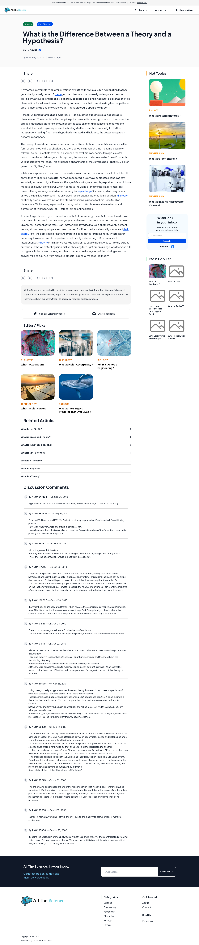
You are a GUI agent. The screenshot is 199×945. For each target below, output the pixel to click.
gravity (43, 242)
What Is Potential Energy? (165, 115)
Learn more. (142, 3)
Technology (29, 404)
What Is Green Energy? (163, 158)
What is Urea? (174, 281)
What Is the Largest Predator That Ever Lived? (75, 410)
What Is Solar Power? (33, 408)
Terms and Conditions (43, 940)
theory (58, 94)
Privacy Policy (26, 940)
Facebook (147, 921)
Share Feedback (103, 314)
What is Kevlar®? (176, 306)
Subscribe (167, 241)
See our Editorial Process (49, 314)
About (145, 902)
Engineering (156, 153)
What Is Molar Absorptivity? (76, 364)
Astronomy (109, 911)
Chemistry (27, 360)
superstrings (84, 191)
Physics (154, 110)
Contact (146, 907)
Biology (102, 360)
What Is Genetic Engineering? (107, 366)
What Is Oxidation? (32, 364)
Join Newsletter (183, 10)
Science (108, 902)
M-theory (122, 195)
